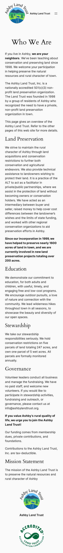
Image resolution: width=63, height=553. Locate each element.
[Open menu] (56, 13)
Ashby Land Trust (40, 13)
